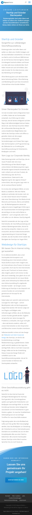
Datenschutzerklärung (10, 500)
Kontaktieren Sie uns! (16, 480)
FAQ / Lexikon (16, 496)
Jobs (23, 496)
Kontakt (7, 496)
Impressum (22, 500)
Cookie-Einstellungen (15, 498)
